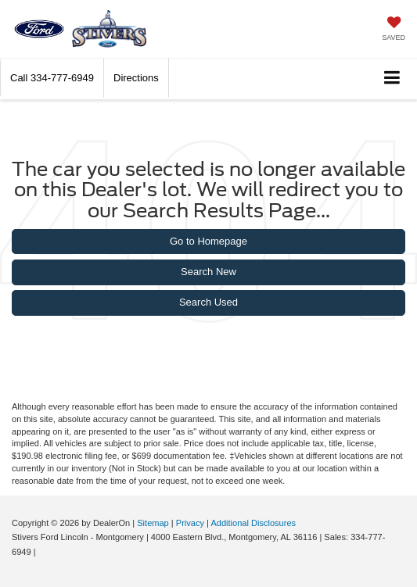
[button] (52, 78)
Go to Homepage (208, 241)
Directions (136, 78)
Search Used (208, 302)
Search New (208, 271)
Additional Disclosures (253, 523)
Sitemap (153, 523)
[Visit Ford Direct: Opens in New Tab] (43, 552)
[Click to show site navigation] (392, 78)
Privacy (190, 523)
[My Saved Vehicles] (393, 30)
